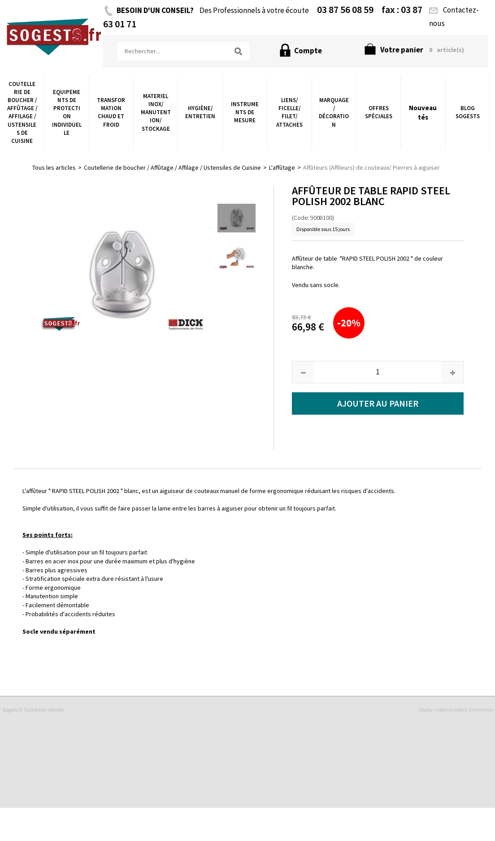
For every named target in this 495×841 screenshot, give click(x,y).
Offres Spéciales (378, 112)
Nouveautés (423, 112)
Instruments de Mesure (245, 112)
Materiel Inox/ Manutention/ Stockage (156, 112)
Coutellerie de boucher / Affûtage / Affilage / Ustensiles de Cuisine (22, 112)
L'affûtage (282, 167)
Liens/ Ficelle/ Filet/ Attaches (289, 112)
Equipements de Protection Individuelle (67, 112)
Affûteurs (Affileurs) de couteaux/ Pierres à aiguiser (371, 167)
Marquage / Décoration (334, 112)
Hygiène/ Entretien (200, 112)
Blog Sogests (468, 112)
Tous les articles (54, 167)
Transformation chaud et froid (111, 112)
